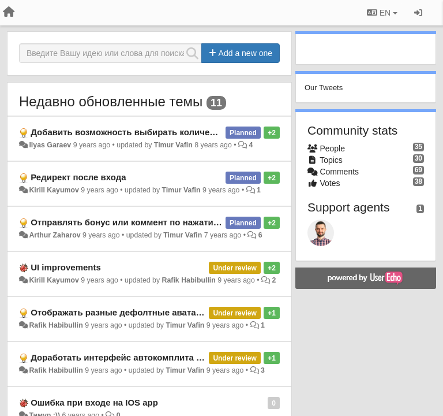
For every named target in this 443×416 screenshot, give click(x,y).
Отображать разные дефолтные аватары (119, 312)
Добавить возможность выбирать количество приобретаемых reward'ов (187, 132)
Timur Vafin (173, 145)
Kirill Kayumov (53, 190)
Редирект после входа (78, 177)
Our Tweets (324, 87)
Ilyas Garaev (50, 145)
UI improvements (66, 267)
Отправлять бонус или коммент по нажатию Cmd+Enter (150, 222)
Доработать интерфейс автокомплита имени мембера (147, 357)
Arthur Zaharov (54, 235)
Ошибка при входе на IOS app (94, 402)
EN (382, 12)
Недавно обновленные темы (110, 101)
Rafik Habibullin (189, 280)
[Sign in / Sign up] (418, 13)
